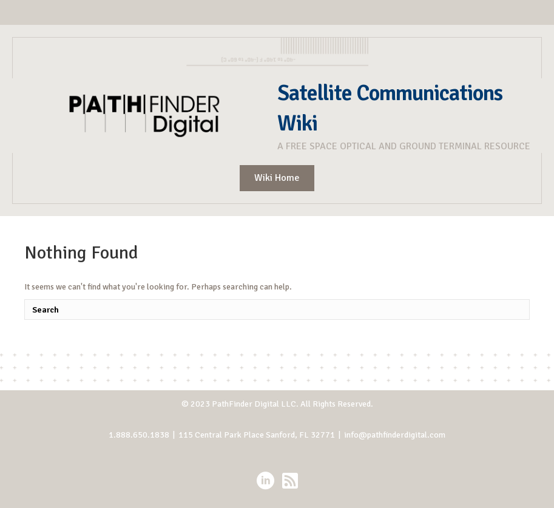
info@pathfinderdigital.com (394, 435)
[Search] (277, 309)
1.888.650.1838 (139, 435)
